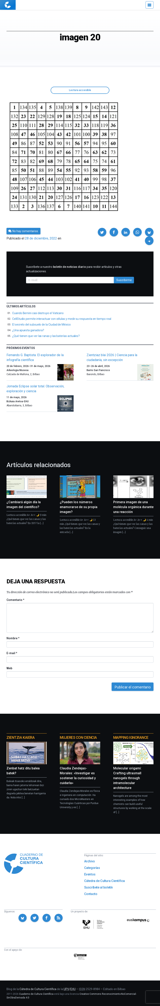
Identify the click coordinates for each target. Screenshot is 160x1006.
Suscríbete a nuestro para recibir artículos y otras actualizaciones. (74, 269)
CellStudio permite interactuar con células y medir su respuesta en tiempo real (61, 318)
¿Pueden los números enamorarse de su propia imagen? (78, 507)
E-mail (12, 653)
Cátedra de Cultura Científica (104, 881)
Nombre (13, 638)
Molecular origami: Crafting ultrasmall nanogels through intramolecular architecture (127, 778)
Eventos (90, 874)
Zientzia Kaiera (21, 737)
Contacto (90, 894)
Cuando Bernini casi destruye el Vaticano (38, 313)
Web (9, 668)
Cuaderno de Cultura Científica (36, 994)
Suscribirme (124, 280)
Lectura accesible (80, 90)
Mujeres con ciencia (78, 737)
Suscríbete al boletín (98, 887)
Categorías (92, 868)
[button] (102, 232)
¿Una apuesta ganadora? (28, 330)
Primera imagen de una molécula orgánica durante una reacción (133, 507)
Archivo (89, 861)
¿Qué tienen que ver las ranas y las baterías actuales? (46, 336)
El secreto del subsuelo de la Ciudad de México (41, 324)
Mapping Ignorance (130, 737)
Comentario (15, 600)
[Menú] (149, 5)
